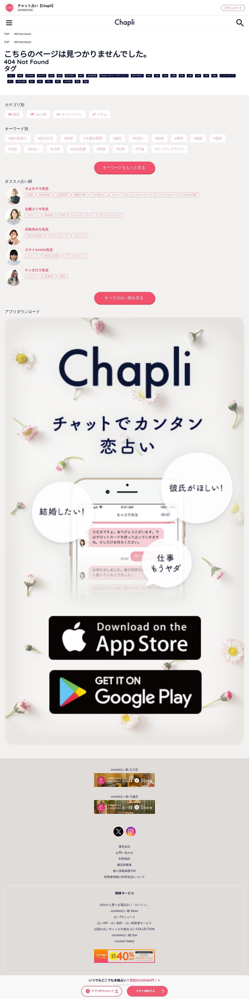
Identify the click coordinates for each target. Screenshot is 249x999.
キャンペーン (72, 114)
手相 (62, 215)
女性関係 (30, 75)
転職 (173, 75)
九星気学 (62, 195)
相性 (81, 75)
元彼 (206, 75)
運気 (58, 81)
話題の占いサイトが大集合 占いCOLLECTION (124, 929)
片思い (49, 81)
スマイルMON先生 (39, 250)
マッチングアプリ (227, 75)
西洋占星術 (34, 235)
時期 (149, 75)
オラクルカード (169, 195)
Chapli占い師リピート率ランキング (114, 75)
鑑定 (16, 114)
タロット (118, 195)
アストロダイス (75, 256)
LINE (165, 75)
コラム (102, 114)
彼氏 (31, 81)
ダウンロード (233, 8)
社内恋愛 (67, 81)
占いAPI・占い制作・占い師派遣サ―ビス (124, 923)
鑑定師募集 (124, 865)
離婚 (86, 81)
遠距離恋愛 (92, 75)
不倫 (198, 75)
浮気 (157, 75)
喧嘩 (181, 75)
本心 (10, 81)
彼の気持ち (70, 75)
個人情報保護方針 (124, 871)
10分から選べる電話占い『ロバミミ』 (124, 905)
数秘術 (49, 215)
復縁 (59, 75)
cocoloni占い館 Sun (124, 935)
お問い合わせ (124, 852)
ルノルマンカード (141, 195)
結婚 (214, 75)
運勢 (77, 81)
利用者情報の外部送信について (124, 877)
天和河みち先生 (37, 229)
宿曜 (30, 195)
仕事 (190, 75)
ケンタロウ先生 (37, 270)
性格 (40, 81)
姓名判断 (190, 195)
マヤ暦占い (98, 195)
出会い (11, 75)
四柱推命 (45, 195)
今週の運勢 (21, 81)
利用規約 (124, 858)
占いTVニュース (124, 917)
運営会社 (124, 846)
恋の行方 (41, 75)
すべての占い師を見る (124, 298)
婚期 (20, 75)
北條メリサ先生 (37, 209)
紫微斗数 (80, 195)
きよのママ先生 (37, 189)
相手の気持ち (137, 75)
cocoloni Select (124, 941)
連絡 (51, 75)
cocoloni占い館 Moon (124, 911)
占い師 (41, 114)
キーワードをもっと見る (124, 167)
